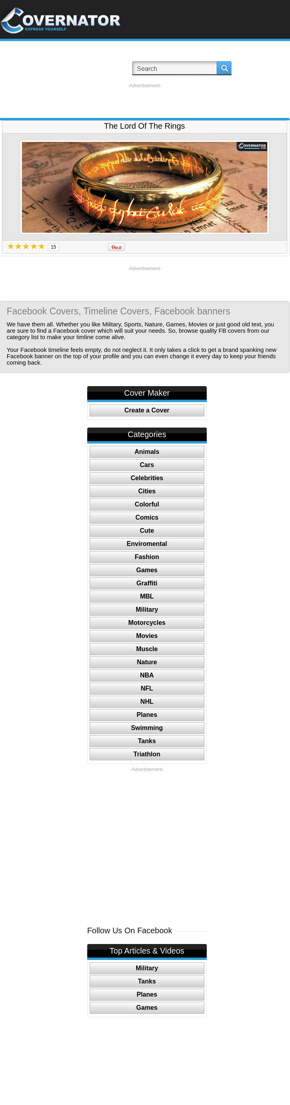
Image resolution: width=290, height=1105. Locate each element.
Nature (147, 662)
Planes (147, 714)
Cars (147, 464)
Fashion (147, 556)
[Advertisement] (145, 101)
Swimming (147, 727)
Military (147, 609)
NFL (147, 688)
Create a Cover (146, 410)
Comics (147, 517)
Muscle (147, 649)
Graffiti (147, 583)
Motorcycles (146, 622)
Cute (147, 530)
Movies (147, 635)
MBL (147, 596)
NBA (147, 675)
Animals (147, 451)
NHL (146, 701)
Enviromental (147, 543)
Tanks (147, 741)
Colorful (147, 504)
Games (146, 570)
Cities (147, 491)
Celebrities (147, 478)
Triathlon (147, 754)
